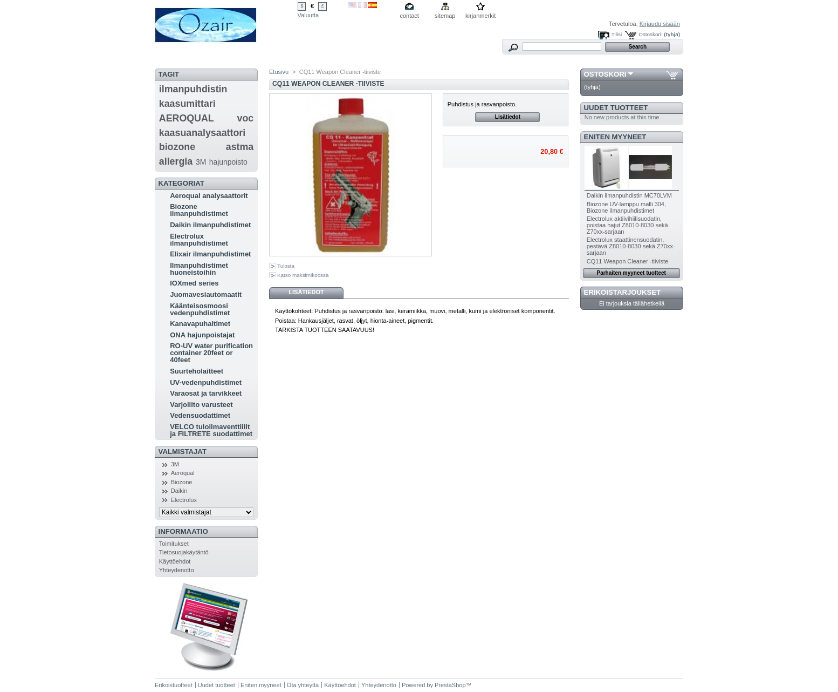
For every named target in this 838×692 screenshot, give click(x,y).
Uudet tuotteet (616, 108)
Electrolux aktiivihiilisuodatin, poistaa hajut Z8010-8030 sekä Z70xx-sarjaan (627, 225)
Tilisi (617, 34)
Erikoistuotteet (174, 685)
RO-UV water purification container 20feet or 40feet (211, 353)
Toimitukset (174, 543)
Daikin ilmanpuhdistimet (210, 225)
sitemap (445, 15)
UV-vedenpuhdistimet (206, 382)
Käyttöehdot (175, 561)
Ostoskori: (650, 34)
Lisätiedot (507, 117)
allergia (176, 161)
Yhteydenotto (176, 570)
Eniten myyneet (615, 137)
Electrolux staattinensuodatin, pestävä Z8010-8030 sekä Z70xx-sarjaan (631, 246)
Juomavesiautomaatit (206, 294)
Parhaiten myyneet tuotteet (631, 273)
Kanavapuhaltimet (200, 324)
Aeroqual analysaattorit (209, 196)
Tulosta (285, 266)
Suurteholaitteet (196, 371)
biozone (177, 146)
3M (201, 162)
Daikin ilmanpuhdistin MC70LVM (629, 195)
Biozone (182, 482)
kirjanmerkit (480, 15)
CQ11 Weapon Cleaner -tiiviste (627, 261)
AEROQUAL (186, 118)
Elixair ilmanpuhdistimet (210, 254)
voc (245, 118)
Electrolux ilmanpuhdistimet (199, 239)
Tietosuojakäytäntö (184, 552)
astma (240, 146)
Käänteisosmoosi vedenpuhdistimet (200, 309)
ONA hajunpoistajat (202, 335)
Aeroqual (183, 473)
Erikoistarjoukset (622, 292)
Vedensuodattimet (200, 415)
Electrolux (184, 500)
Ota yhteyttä (303, 685)
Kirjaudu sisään (660, 24)
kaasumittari (187, 103)
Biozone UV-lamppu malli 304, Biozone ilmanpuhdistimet (626, 207)
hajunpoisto (228, 162)
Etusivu (279, 72)
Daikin (179, 490)
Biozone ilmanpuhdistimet (199, 210)
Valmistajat (183, 451)
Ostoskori (605, 74)
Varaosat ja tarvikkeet (206, 393)
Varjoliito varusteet (201, 405)
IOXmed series (194, 283)
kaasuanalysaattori (202, 132)
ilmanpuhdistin (193, 89)
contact (409, 15)
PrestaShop (450, 685)
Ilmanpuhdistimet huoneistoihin (199, 268)
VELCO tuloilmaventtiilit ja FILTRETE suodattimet (211, 430)
